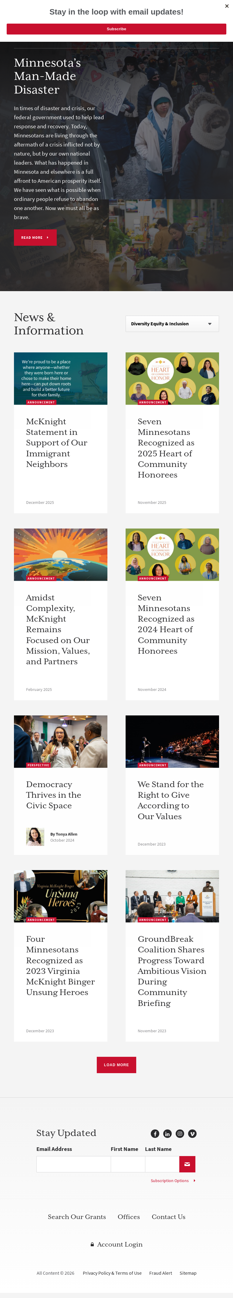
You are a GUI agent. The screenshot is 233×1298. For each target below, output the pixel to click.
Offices (129, 1222)
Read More (32, 237)
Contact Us (168, 1222)
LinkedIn (167, 1139)
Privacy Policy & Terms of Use (112, 1278)
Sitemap (188, 1278)
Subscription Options (170, 1186)
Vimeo (192, 1139)
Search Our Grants (77, 1222)
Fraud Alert (160, 1278)
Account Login (120, 1250)
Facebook (155, 1139)
